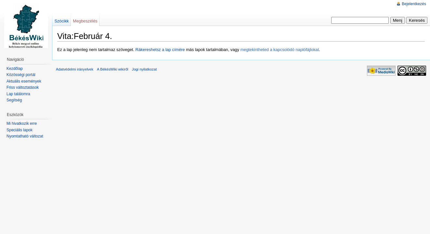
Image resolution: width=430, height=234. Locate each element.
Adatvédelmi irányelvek (74, 69)
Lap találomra (18, 94)
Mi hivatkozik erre (22, 123)
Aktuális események (24, 81)
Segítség (14, 100)
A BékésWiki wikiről (112, 69)
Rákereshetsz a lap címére (160, 49)
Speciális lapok (20, 130)
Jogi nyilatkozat (144, 69)
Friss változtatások (23, 87)
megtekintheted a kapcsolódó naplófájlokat (279, 49)
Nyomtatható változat (25, 136)
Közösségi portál (21, 74)
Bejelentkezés (414, 4)
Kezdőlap (15, 68)
